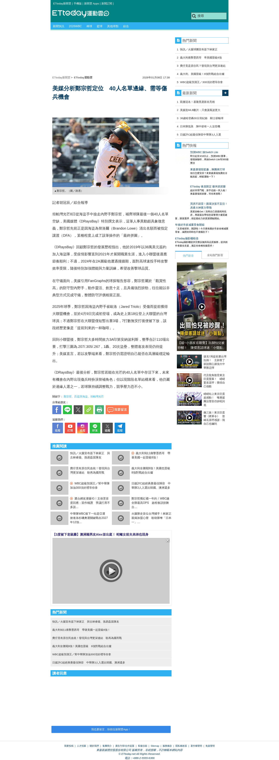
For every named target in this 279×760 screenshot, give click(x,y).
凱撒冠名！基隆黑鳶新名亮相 (197, 101)
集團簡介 (107, 746)
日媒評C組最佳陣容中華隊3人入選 (200, 134)
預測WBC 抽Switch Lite (189, 152)
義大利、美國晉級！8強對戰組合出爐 (202, 73)
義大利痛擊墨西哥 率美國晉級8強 (201, 57)
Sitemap (155, 746)
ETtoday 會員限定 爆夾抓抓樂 (192, 179)
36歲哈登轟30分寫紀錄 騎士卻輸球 (201, 118)
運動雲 (83, 14)
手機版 (78, 3)
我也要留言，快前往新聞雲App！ (111, 729)
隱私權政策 (181, 746)
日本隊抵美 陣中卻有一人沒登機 (200, 126)
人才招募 (81, 746)
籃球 (99, 26)
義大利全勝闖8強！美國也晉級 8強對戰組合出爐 (81, 646)
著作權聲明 (196, 746)
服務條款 (167, 746)
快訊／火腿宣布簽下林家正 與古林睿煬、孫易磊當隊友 (85, 621)
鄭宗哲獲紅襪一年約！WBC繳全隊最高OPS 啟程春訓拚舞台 (150, 503)
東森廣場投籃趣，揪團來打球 (192, 165)
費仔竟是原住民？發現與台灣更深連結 (202, 65)
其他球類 (113, 26)
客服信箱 (142, 746)
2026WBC (75, 26)
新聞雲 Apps (91, 3)
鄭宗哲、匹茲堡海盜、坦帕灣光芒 (84, 396)
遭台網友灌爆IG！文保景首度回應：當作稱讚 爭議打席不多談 (90, 503)
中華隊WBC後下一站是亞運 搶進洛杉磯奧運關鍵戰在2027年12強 (89, 518)
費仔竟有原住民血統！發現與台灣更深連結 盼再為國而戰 (87, 637)
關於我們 (94, 746)
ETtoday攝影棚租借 (186, 227)
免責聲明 (210, 746)
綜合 (126, 26)
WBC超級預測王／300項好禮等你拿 (201, 82)
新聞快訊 (58, 26)
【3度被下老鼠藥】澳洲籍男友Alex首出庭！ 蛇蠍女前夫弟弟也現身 (100, 534)
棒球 (89, 26)
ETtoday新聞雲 (62, 3)
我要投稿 (68, 746)
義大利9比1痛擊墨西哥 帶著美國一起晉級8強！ (81, 629)
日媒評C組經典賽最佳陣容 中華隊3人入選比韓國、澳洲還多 (88, 662)
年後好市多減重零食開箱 (189, 214)
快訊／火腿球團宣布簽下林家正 (198, 49)
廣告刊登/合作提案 (125, 746)
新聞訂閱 (106, 3)
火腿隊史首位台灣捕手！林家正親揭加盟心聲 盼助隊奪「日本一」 (151, 518)
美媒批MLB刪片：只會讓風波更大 (200, 109)
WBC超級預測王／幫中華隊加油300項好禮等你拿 (81, 654)
